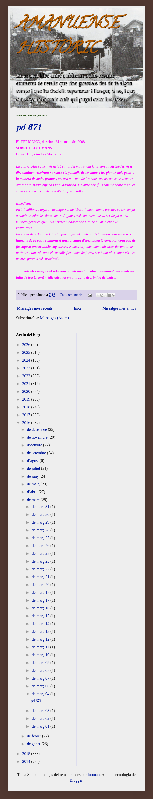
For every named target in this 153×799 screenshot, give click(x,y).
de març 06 (41, 686)
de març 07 (41, 678)
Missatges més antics (119, 308)
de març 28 (41, 530)
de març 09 (41, 662)
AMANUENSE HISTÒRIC (67, 37)
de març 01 (41, 726)
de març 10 (41, 655)
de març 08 (41, 670)
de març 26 (41, 545)
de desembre (37, 429)
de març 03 (41, 710)
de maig (34, 484)
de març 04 (41, 694)
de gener (34, 744)
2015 (26, 753)
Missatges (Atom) (54, 318)
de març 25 (41, 553)
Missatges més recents (35, 308)
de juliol (34, 468)
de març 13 (41, 631)
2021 (26, 383)
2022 (26, 376)
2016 (26, 422)
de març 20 (41, 584)
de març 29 (41, 522)
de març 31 (41, 506)
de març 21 (41, 577)
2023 (26, 368)
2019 (26, 399)
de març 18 (41, 592)
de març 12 (41, 639)
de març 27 (41, 538)
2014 (26, 761)
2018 (26, 407)
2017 (26, 415)
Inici (77, 308)
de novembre (38, 437)
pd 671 (28, 128)
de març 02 (41, 718)
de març (34, 499)
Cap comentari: (71, 295)
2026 (26, 344)
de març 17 (41, 600)
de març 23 (41, 561)
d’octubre (35, 445)
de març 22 (41, 569)
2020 (26, 391)
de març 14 (41, 623)
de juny (33, 476)
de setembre (37, 453)
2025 (26, 352)
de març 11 (41, 647)
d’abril (32, 492)
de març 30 (41, 514)
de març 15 (41, 616)
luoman (94, 774)
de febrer (34, 736)
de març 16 (41, 608)
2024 (26, 360)
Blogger (76, 780)
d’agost (33, 460)
